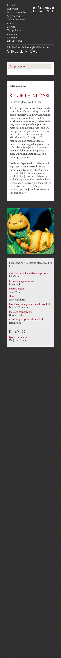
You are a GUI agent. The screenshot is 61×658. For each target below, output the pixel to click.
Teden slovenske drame (16, 21)
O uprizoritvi (17, 66)
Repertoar (12, 9)
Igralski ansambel (17, 12)
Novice (11, 27)
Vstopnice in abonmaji (14, 32)
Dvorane (12, 38)
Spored (11, 5)
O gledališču (14, 16)
